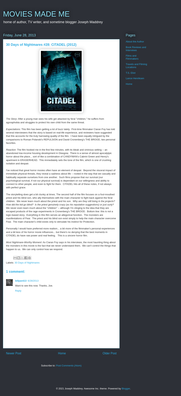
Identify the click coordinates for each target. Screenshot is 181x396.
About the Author (135, 41)
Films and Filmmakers (132, 57)
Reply (18, 290)
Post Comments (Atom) (68, 365)
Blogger (126, 388)
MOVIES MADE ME (36, 14)
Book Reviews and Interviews (136, 49)
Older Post (110, 353)
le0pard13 (21, 280)
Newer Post (13, 353)
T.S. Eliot (130, 72)
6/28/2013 (33, 280)
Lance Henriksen (135, 78)
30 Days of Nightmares (27, 262)
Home (62, 353)
